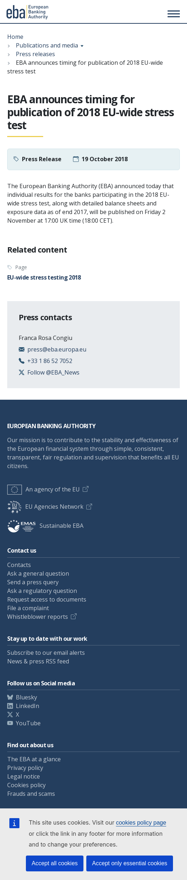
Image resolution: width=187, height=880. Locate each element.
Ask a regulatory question (42, 591)
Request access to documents (46, 599)
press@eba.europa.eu (56, 349)
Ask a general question (38, 573)
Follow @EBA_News (53, 372)
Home (15, 37)
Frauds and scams (31, 794)
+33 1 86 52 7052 (49, 361)
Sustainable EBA (45, 526)
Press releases (35, 54)
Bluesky (26, 697)
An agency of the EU (43, 489)
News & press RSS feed (38, 661)
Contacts (19, 565)
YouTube (28, 723)
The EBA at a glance (34, 759)
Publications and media (47, 45)
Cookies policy (26, 785)
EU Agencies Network (45, 507)
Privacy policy (25, 768)
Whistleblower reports (37, 617)
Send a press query (33, 582)
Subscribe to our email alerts (46, 653)
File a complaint (28, 608)
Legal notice (23, 776)
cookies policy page (141, 823)
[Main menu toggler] (172, 13)
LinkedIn (27, 706)
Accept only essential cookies (129, 863)
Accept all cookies (55, 863)
